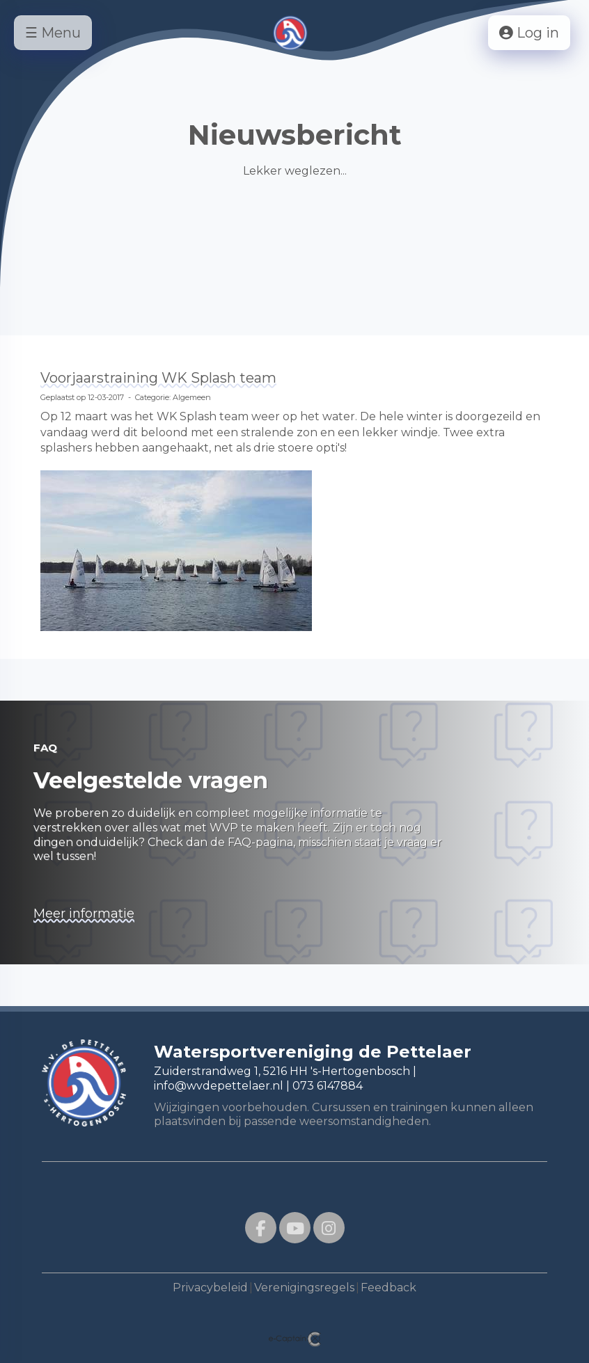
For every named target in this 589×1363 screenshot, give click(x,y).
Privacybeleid (210, 1287)
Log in (529, 32)
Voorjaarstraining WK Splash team (158, 377)
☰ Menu (53, 32)
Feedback (388, 1287)
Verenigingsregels (304, 1287)
